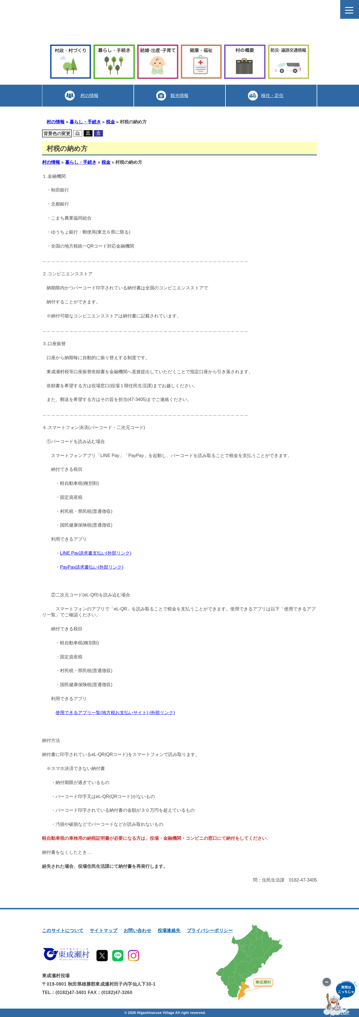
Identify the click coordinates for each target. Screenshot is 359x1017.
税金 (110, 121)
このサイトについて (63, 930)
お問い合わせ (137, 930)
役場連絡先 (169, 930)
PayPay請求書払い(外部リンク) (91, 567)
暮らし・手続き (85, 121)
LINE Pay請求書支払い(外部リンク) (95, 553)
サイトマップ (103, 930)
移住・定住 (272, 95)
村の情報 (89, 95)
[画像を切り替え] (327, 982)
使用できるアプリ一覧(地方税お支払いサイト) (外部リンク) (115, 712)
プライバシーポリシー (210, 930)
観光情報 (179, 95)
